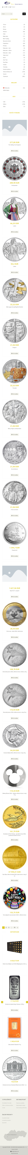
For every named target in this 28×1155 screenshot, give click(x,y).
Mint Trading (14, 38)
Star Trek (14, 60)
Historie (14, 31)
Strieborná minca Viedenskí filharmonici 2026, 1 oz (14, 1085)
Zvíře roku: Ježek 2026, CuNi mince (14, 631)
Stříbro (14, 104)
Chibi (14, 34)
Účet (4, 7)
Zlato (14, 106)
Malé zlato (14, 36)
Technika (14, 67)
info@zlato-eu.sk (14, 1151)
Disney (14, 29)
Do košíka (14, 150)
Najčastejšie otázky (20, 1105)
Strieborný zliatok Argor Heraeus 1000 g (14, 1004)
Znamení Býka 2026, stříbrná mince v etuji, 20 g (15, 752)
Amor (14, 27)
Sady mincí (14, 55)
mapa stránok (15, 1149)
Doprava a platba (20, 1103)
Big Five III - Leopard (14, 590)
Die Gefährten (14, 469)
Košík (8, 7)
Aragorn (15, 347)
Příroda (14, 46)
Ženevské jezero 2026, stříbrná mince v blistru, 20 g (15, 671)
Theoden (14, 388)
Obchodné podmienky (21, 1107)
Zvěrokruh (14, 76)
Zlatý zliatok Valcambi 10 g (14, 1044)
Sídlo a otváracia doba (7, 1105)
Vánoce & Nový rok (14, 71)
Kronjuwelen (14, 185)
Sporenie (4, 1122)
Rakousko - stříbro (14, 50)
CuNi (14, 102)
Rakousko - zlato (14, 53)
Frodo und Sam (14, 509)
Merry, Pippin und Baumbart (14, 428)
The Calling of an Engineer (14, 144)
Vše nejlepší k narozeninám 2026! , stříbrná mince (14, 915)
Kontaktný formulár (6, 1103)
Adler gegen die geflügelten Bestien (14, 307)
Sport (14, 57)
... (11, 927)
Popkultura (14, 43)
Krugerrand (14, 550)
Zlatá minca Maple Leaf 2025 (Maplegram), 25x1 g (14, 964)
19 (14, 927)
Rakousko (14, 88)
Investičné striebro (6, 1120)
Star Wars (14, 62)
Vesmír (14, 74)
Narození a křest (14, 41)
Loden (14, 226)
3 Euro (14, 24)
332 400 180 (14, 1153)
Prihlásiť (12, 7)
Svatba (14, 64)
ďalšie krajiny (6, 90)
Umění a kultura (14, 69)
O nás (3, 1107)
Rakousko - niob (14, 48)
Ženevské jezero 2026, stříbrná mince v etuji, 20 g (14, 712)
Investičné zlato (5, 1118)
